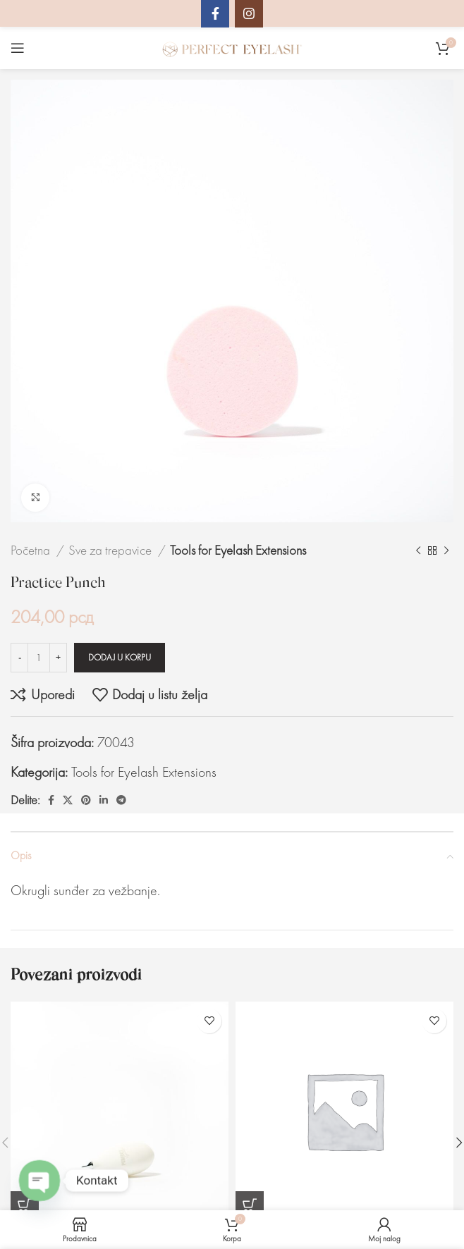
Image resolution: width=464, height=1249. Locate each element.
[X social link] (68, 800)
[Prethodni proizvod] (418, 550)
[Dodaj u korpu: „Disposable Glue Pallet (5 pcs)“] (250, 1205)
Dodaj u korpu (119, 657)
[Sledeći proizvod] (446, 550)
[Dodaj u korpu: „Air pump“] (25, 1205)
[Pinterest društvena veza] (86, 800)
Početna (32, 550)
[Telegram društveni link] (121, 800)
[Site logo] (232, 46)
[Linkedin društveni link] (103, 800)
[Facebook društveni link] (51, 800)
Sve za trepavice (111, 550)
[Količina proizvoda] (38, 657)
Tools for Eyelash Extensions (238, 550)
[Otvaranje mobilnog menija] (18, 48)
